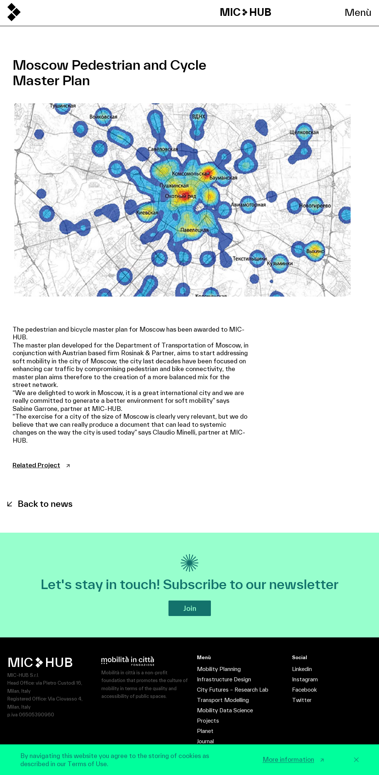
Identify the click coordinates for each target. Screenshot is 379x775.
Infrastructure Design (224, 679)
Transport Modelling (223, 700)
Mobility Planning (219, 669)
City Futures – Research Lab (232, 689)
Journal (205, 741)
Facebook (304, 689)
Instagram (305, 679)
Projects (208, 720)
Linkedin (302, 669)
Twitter (302, 700)
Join (189, 608)
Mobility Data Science (225, 710)
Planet (205, 731)
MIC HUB (245, 12)
